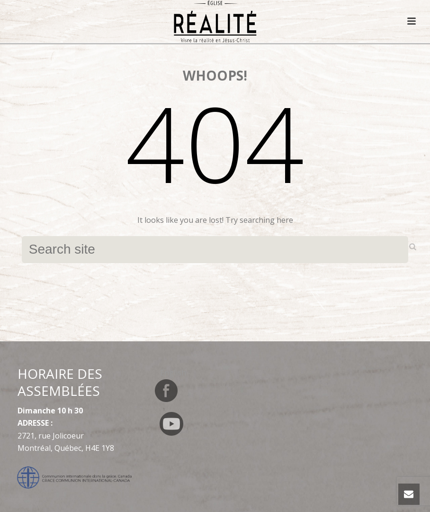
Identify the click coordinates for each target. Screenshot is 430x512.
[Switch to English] (173, 372)
